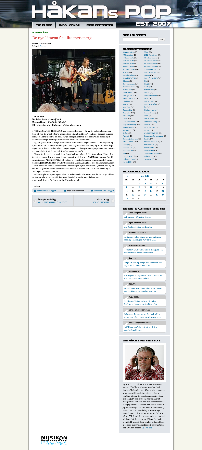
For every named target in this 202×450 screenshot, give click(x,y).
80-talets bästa (128, 64)
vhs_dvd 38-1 (127, 162)
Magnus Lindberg (129, 124)
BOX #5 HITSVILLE (100, 202)
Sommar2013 (127, 147)
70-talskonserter (150, 61)
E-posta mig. (146, 427)
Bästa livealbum (129, 75)
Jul (145, 107)
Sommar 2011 (149, 145)
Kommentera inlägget (45, 190)
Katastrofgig (127, 110)
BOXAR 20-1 (127, 90)
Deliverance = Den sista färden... (138, 217)
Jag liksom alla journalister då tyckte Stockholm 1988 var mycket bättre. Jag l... (142, 302)
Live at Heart (149, 118)
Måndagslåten (128, 127)
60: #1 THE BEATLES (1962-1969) (52, 202)
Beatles (147, 75)
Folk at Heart (149, 101)
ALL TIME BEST (129, 69)
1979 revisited (128, 55)
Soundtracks (149, 150)
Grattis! (125, 104)
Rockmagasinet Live (130, 139)
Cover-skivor (127, 92)
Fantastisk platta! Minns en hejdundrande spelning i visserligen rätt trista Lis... (142, 238)
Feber (146, 98)
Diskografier (127, 95)
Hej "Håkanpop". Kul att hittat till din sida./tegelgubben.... (140, 328)
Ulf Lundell (148, 156)
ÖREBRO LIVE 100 (151, 133)
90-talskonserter (150, 66)
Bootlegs (147, 87)
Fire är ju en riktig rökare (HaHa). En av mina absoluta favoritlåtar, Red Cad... (144, 277)
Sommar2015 (149, 147)
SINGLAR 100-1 (128, 142)
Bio (145, 81)
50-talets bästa (128, 58)
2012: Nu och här (150, 55)
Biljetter (126, 81)
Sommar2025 (128, 150)
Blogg (146, 84)
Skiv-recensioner (150, 142)
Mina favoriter (149, 127)
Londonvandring (150, 121)
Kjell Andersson (150, 110)
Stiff (124, 153)
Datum (147, 92)
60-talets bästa (149, 58)
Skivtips (126, 145)
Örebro (125, 133)
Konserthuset (149, 113)
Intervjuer (126, 107)
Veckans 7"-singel (129, 159)
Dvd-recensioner (150, 95)
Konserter (43, 46)
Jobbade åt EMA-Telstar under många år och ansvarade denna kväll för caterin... (143, 251)
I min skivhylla (150, 104)
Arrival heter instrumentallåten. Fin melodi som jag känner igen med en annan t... (143, 290)
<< (126, 176)
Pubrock (126, 136)
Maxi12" (147, 124)
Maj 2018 (145, 176)
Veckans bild (149, 159)
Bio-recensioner (129, 84)
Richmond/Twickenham (153, 136)
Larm (146, 116)
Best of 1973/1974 (129, 78)
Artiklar (126, 72)
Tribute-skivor (128, 156)
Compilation (149, 90)
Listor (125, 118)
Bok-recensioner (129, 87)
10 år (146, 52)
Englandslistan (128, 98)
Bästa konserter (150, 72)
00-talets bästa (128, 52)
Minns (146, 130)
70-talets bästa (128, 61)
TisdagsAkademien (151, 153)
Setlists (147, 139)
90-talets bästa (128, 66)
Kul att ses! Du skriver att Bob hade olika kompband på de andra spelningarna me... (142, 315)
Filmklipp (126, 101)
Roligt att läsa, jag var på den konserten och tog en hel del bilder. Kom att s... (143, 264)
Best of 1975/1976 (150, 78)
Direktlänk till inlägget (102, 190)
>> (163, 176)
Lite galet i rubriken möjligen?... (138, 227)
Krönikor (126, 116)
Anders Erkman (150, 69)
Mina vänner (128, 130)
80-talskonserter (150, 64)
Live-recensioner (129, 121)
